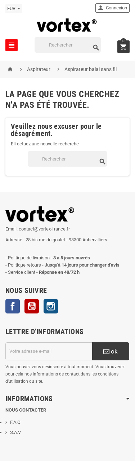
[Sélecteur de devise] (13, 8)
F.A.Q (15, 422)
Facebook (12, 306)
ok (110, 351)
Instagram (51, 306)
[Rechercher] (68, 45)
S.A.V (15, 432)
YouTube (31, 306)
